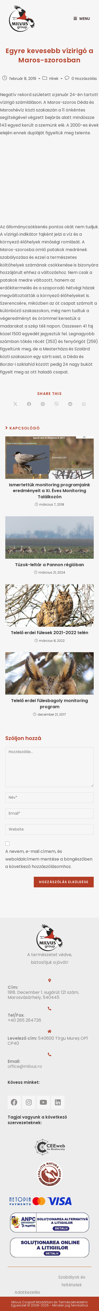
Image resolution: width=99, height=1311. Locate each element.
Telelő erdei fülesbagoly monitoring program (49, 704)
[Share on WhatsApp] (84, 404)
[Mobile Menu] (80, 18)
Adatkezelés (27, 1292)
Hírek (53, 78)
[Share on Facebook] (29, 404)
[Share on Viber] (56, 404)
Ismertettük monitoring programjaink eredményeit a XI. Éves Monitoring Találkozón (49, 491)
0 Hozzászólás (84, 78)
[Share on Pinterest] (42, 404)
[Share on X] (15, 404)
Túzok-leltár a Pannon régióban (49, 565)
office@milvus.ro (25, 1066)
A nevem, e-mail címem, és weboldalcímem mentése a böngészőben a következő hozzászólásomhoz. (48, 859)
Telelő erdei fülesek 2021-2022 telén (49, 633)
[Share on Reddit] (70, 404)
